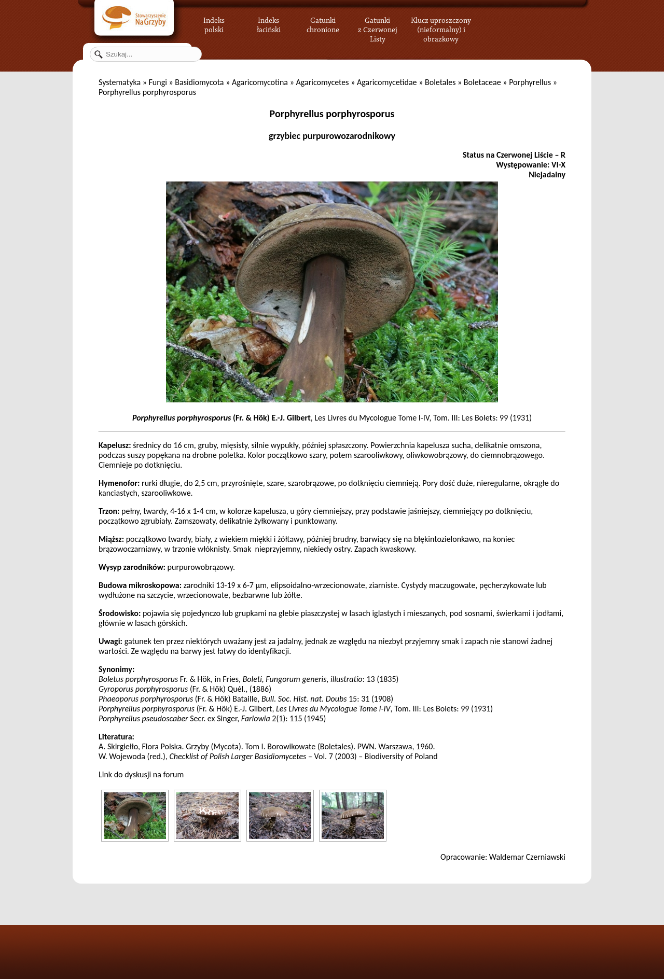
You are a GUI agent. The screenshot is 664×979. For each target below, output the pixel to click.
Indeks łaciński (269, 23)
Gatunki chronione (323, 23)
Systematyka (120, 82)
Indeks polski (214, 23)
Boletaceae (482, 82)
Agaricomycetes (322, 82)
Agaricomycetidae (387, 82)
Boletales (440, 82)
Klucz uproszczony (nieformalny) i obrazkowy (441, 28)
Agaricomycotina (260, 82)
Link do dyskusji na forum (141, 774)
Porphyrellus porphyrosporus (332, 113)
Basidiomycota (199, 82)
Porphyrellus (530, 82)
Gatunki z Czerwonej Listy (377, 23)
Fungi (157, 82)
